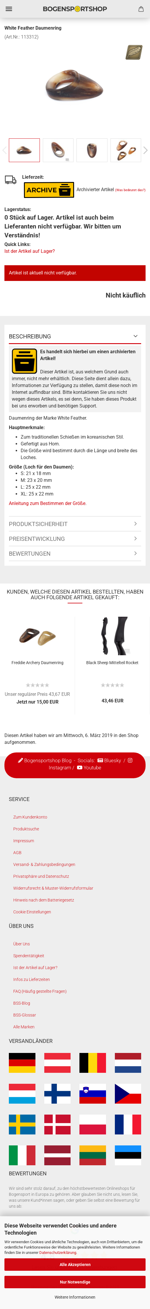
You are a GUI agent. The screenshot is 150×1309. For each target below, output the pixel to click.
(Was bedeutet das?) (130, 190)
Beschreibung (30, 336)
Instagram (60, 768)
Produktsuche (26, 829)
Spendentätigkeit (28, 955)
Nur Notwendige (75, 1282)
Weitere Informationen (75, 1297)
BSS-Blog (21, 1003)
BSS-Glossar (24, 1015)
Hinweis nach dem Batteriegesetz (43, 900)
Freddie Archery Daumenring (37, 662)
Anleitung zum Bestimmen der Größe (47, 503)
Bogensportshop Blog (47, 760)
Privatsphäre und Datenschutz (41, 876)
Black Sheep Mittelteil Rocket (112, 662)
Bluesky (112, 760)
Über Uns (21, 944)
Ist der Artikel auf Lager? (29, 251)
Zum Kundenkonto (30, 817)
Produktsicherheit (38, 524)
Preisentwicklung (37, 538)
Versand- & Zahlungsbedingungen (44, 864)
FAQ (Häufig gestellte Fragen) (40, 991)
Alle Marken (24, 1026)
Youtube (92, 768)
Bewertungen (29, 553)
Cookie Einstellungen (32, 912)
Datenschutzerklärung (57, 1252)
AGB (17, 852)
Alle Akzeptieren (75, 1264)
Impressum (23, 840)
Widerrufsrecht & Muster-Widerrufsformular (53, 888)
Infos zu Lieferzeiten (31, 979)
